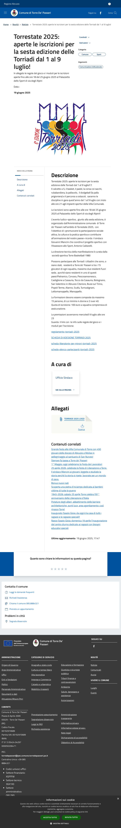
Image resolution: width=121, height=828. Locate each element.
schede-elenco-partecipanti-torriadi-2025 (72, 349)
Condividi (84, 37)
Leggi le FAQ (37, 724)
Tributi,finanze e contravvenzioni (68, 680)
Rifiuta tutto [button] (71, 817)
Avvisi (93, 674)
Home (6, 24)
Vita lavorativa (38, 674)
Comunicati (96, 669)
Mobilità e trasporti (40, 689)
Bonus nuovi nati (60, 483)
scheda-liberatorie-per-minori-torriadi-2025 (74, 343)
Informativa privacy (70, 723)
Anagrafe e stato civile (41, 665)
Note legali (66, 732)
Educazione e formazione (72, 664)
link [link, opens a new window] (86, 812)
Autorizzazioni (67, 700)
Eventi (94, 692)
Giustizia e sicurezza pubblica (70, 671)
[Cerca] (115, 13)
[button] (60, 823)
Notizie (25, 24)
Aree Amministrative (11, 669)
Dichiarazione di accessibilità (74, 737)
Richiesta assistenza (40, 729)
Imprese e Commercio (41, 679)
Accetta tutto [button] (50, 817)
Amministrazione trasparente (69, 716)
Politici (5, 684)
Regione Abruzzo (11, 3)
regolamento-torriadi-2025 (65, 332)
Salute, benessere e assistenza (70, 693)
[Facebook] (99, 13)
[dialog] (60, 812)
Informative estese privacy (73, 728)
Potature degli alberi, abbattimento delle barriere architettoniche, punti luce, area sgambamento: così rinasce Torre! (77, 505)
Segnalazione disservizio (42, 719)
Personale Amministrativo (13, 689)
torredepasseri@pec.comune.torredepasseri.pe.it (25, 755)
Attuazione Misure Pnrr (12, 698)
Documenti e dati (9, 694)
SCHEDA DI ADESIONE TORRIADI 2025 (71, 337)
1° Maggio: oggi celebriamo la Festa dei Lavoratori (76, 464)
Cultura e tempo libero (41, 669)
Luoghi (94, 688)
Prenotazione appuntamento (44, 714)
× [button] (118, 799)
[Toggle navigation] (5, 12)
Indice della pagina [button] (24, 171)
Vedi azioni (85, 43)
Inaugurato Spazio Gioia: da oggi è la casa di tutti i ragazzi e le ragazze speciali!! (76, 515)
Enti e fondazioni (9, 679)
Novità (16, 24)
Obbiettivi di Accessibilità (72, 742)
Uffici (4, 674)
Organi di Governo (10, 665)
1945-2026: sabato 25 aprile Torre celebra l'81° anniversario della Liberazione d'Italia (75, 496)
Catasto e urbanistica (41, 684)
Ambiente (65, 687)
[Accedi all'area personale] (109, 4)
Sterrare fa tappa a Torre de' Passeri (69, 460)
